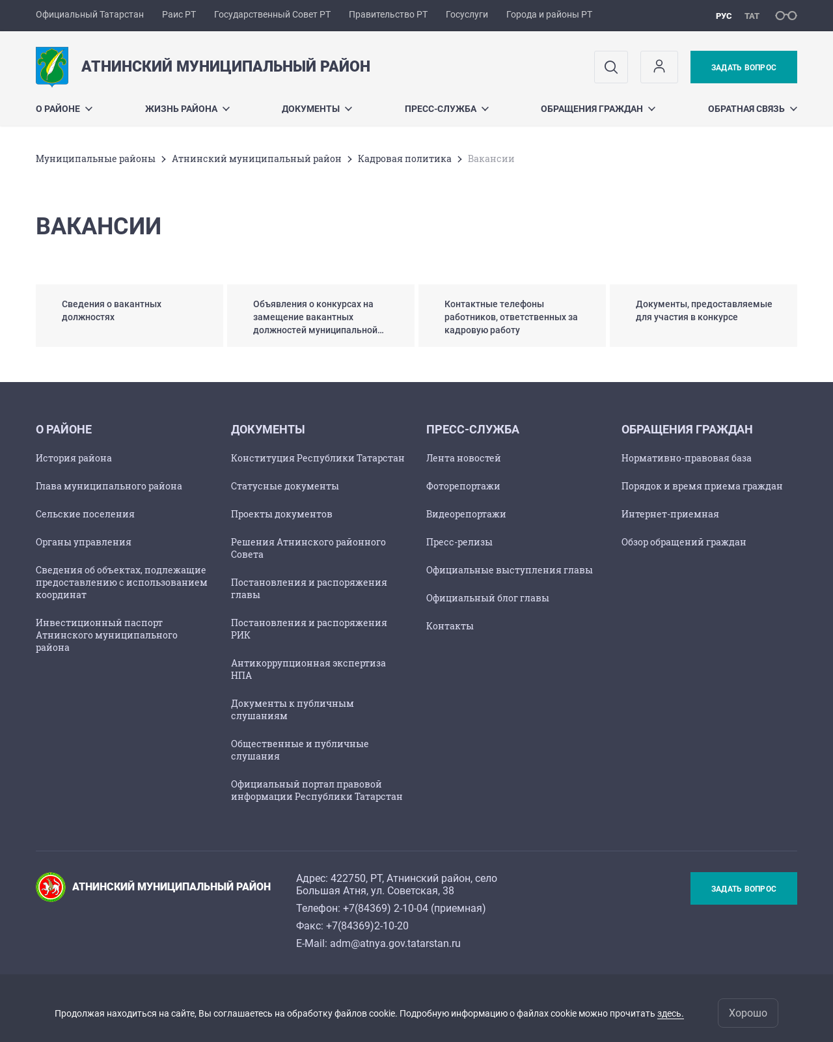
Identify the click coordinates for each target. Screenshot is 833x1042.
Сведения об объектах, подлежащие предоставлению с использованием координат (122, 582)
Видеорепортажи (466, 514)
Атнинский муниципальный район (257, 158)
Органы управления (83, 542)
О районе (64, 108)
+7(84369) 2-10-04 (385, 908)
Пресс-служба (447, 108)
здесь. (670, 1013)
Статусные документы (285, 486)
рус (724, 16)
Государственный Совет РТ (272, 14)
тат (751, 16)
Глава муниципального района (109, 486)
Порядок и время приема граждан (702, 486)
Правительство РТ (388, 14)
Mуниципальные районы (96, 158)
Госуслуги (467, 14)
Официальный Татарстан (90, 14)
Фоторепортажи (463, 486)
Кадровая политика (405, 158)
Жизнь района (187, 108)
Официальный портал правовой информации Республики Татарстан (317, 790)
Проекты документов (282, 514)
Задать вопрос (743, 67)
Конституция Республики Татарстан (318, 458)
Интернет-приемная (670, 514)
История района (74, 458)
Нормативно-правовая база (686, 458)
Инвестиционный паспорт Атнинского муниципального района (107, 634)
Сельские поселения (85, 514)
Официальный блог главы (487, 598)
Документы (317, 108)
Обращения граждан (598, 108)
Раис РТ (179, 14)
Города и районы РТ (549, 14)
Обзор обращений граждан (683, 542)
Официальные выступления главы (509, 570)
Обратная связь (752, 108)
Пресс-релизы (459, 542)
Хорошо (748, 1013)
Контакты (450, 626)
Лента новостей (463, 458)
